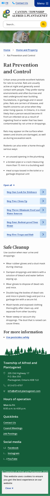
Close (8, 488)
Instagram (13, 453)
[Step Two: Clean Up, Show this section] (25, 201)
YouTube (12, 458)
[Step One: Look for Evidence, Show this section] (25, 192)
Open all (7, 185)
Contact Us (22, 3)
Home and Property (27, 49)
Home (6, 49)
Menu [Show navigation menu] (41, 3)
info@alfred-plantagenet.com (24, 390)
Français (6, 3)
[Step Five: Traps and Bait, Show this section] (25, 234)
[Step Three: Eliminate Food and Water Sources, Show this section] (25, 212)
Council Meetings (12, 428)
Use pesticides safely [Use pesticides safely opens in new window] (17, 337)
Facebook (13, 447)
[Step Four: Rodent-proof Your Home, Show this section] (25, 224)
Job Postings (10, 433)
